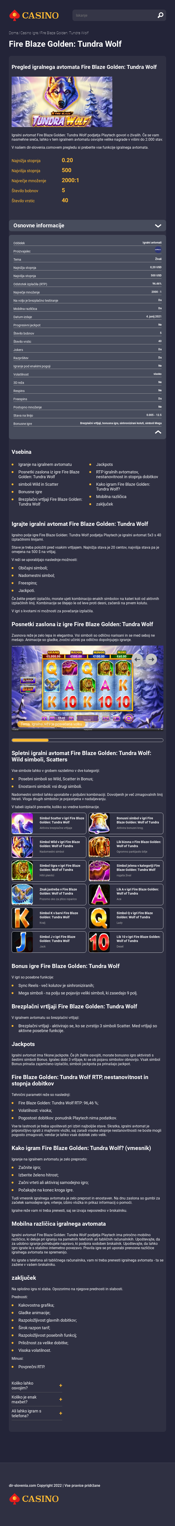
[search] (160, 15)
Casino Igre (29, 33)
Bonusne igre (30, 491)
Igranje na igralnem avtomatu (45, 464)
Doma (13, 33)
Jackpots (104, 464)
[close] (158, 432)
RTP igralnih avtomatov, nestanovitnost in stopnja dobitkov (127, 474)
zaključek (104, 504)
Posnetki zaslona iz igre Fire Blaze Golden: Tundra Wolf (49, 474)
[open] (87, 225)
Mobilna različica (111, 496)
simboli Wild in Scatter (38, 484)
